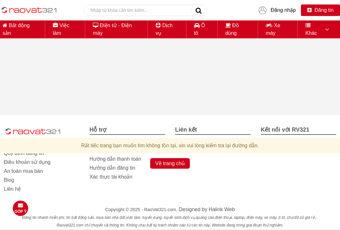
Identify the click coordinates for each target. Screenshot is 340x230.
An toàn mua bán (23, 171)
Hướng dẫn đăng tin (112, 168)
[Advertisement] (170, 88)
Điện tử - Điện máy (112, 29)
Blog (9, 180)
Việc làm (61, 29)
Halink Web (222, 209)
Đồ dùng (232, 29)
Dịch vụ (164, 29)
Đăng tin (320, 10)
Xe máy (273, 29)
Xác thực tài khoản (111, 177)
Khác (311, 29)
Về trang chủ (170, 163)
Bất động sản (16, 29)
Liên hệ (12, 189)
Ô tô (199, 29)
